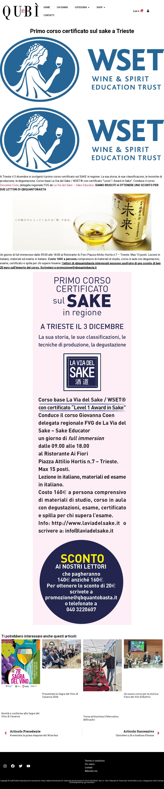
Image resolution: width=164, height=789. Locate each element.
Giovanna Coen (9, 185)
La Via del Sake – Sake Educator (74, 185)
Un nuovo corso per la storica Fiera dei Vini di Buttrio (141, 695)
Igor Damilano (89, 782)
